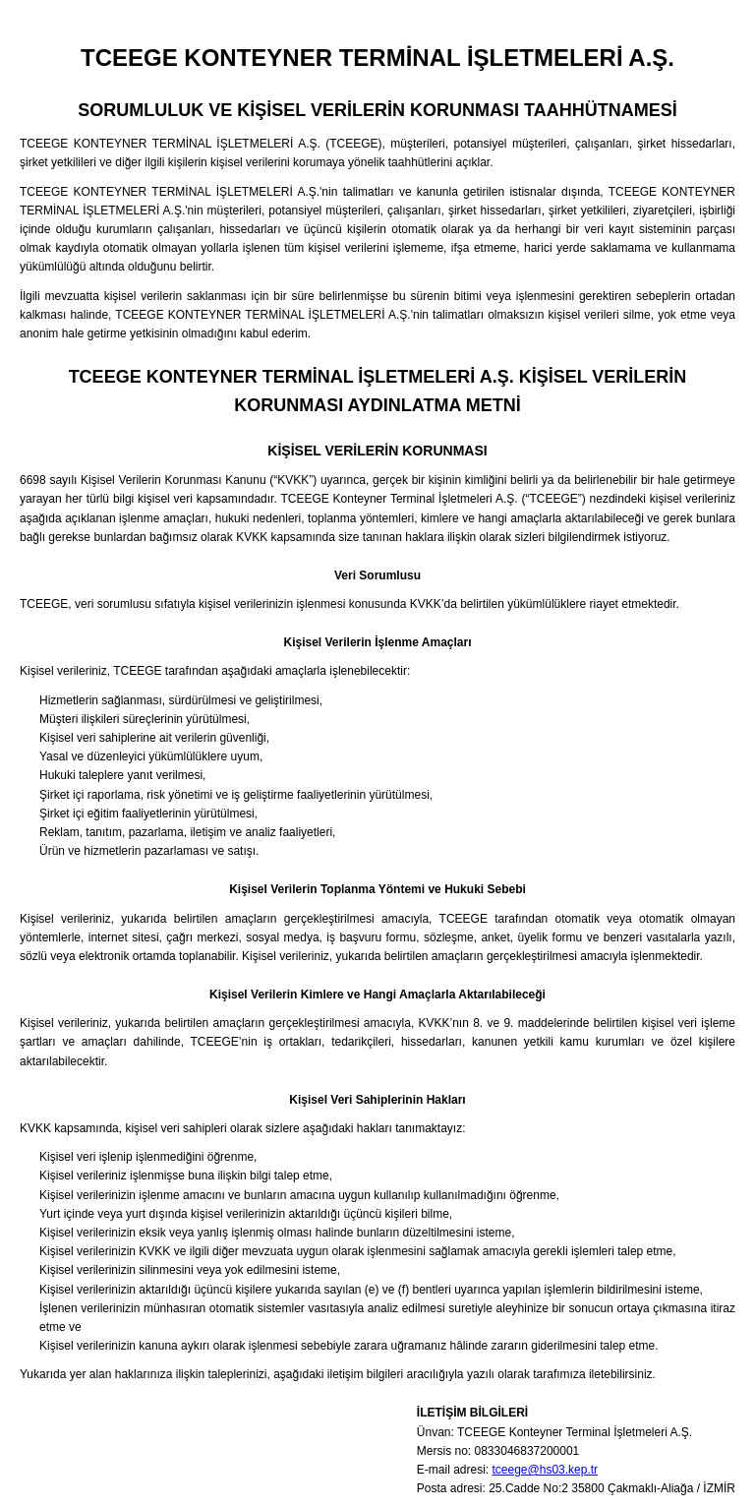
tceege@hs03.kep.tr (546, 1470)
